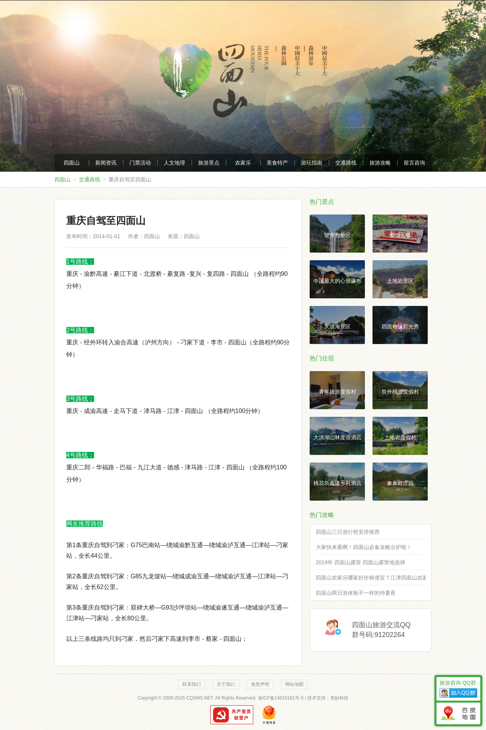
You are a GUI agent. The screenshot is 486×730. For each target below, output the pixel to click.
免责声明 (260, 684)
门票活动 (140, 163)
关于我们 (226, 684)
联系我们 (191, 684)
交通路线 (346, 163)
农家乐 (243, 163)
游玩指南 (311, 163)
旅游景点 (208, 163)
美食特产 (277, 163)
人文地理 (174, 163)
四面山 (72, 163)
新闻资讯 (106, 163)
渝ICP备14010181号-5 (281, 698)
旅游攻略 (380, 163)
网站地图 (294, 684)
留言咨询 (414, 163)
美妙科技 (339, 698)
